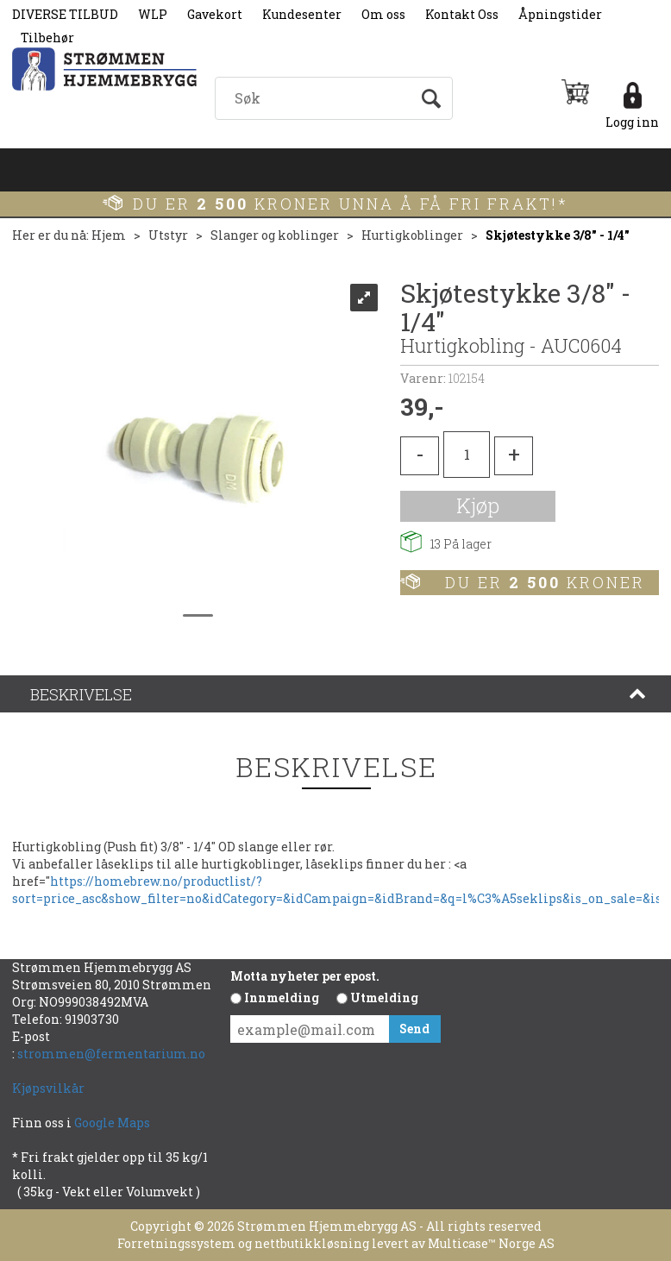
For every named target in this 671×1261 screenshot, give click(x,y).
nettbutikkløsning (311, 1243)
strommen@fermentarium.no (111, 1053)
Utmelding (384, 997)
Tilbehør (47, 37)
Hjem (108, 235)
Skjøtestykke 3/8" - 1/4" (558, 235)
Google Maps (113, 1122)
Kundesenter (302, 14)
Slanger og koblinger (274, 235)
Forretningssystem (176, 1243)
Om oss (383, 14)
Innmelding (281, 997)
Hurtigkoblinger (412, 235)
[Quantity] (466, 454)
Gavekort (214, 14)
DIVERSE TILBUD (65, 14)
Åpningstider (560, 14)
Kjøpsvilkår (48, 1088)
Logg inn (632, 122)
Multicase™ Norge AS (491, 1243)
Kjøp (477, 505)
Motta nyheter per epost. (304, 976)
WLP (152, 14)
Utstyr (168, 235)
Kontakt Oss (462, 14)
